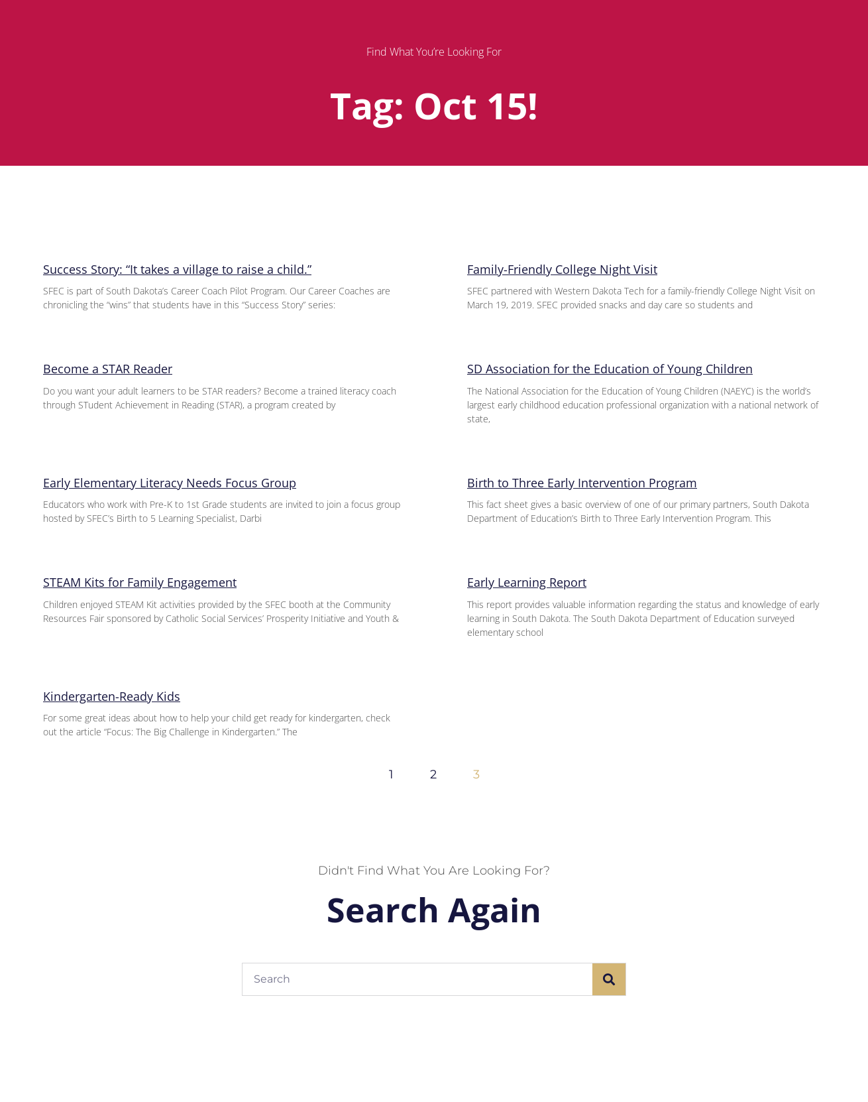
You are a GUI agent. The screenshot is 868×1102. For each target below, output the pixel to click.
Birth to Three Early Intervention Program (582, 483)
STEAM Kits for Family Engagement (140, 582)
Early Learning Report (526, 582)
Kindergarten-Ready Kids (111, 696)
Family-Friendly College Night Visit (562, 269)
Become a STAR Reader (107, 369)
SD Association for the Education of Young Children (610, 369)
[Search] (608, 979)
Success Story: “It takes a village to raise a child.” (177, 269)
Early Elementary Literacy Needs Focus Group (169, 483)
